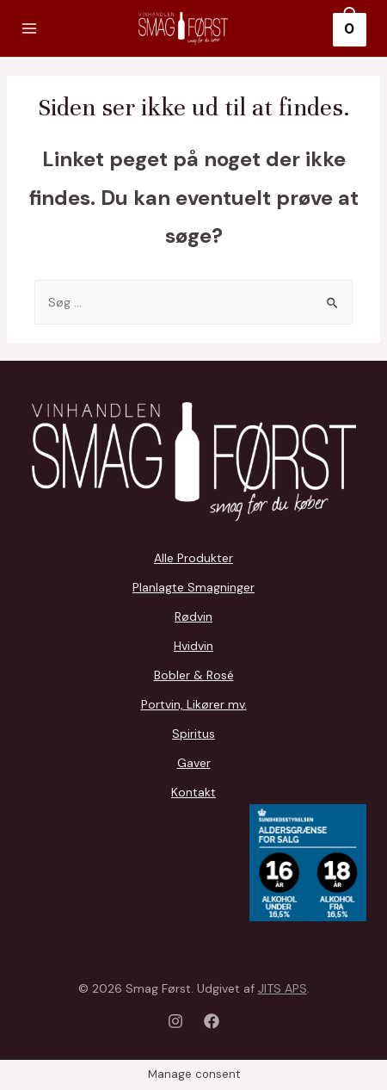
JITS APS (282, 988)
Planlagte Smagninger (193, 587)
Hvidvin (193, 645)
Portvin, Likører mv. (194, 704)
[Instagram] (175, 1021)
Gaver (194, 763)
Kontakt (193, 792)
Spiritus (193, 733)
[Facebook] (211, 1021)
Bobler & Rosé (194, 675)
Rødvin (193, 616)
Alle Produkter (193, 558)
